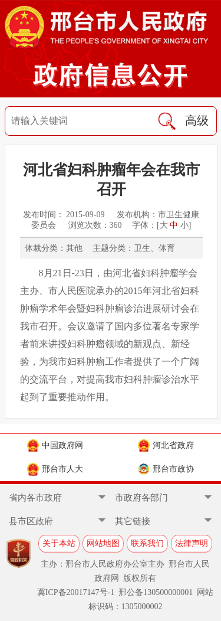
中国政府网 (55, 445)
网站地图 (103, 543)
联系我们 (147, 543)
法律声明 (191, 543)
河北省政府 (166, 445)
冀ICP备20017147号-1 (75, 592)
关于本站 (58, 543)
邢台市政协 (166, 469)
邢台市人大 (55, 469)
